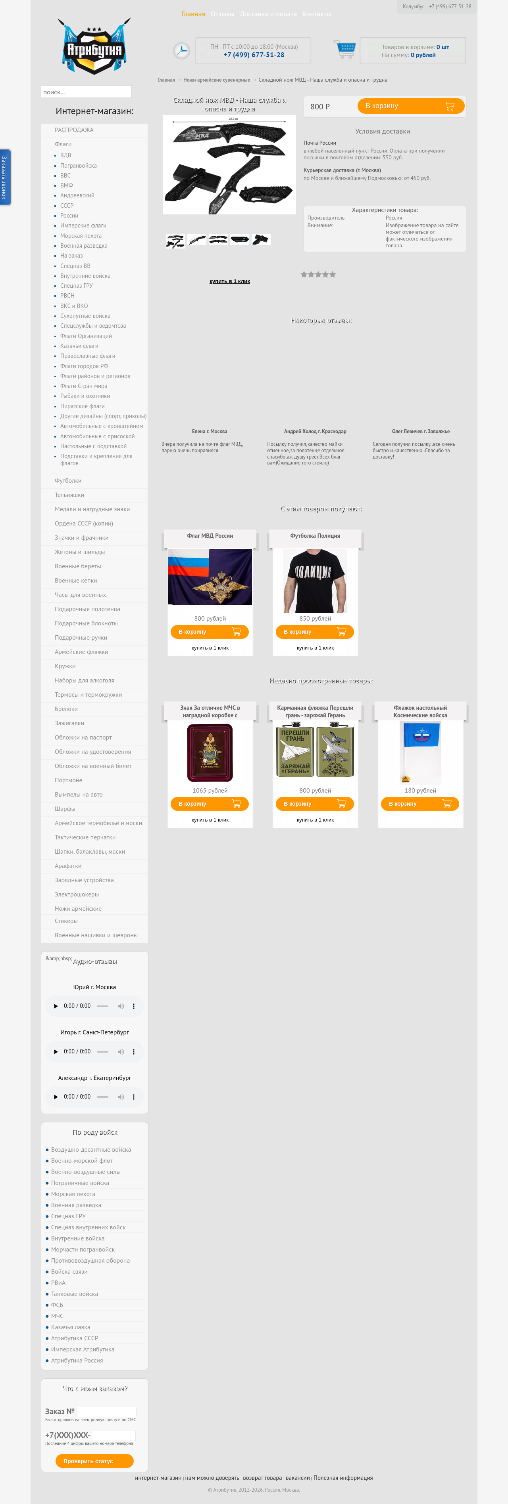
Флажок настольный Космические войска (420, 711)
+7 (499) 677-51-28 (450, 7)
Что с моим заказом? (94, 1388)
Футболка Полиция (316, 535)
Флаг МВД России (210, 535)
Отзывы (223, 13)
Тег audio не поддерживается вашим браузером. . (94, 1006)
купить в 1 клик (230, 281)
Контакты (316, 13)
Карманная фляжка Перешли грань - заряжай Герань (315, 711)
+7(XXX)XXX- (90, 1435)
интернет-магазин (158, 1477)
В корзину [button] (382, 106)
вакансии (298, 1477)
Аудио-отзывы (95, 960)
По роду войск (94, 1131)
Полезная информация (343, 1477)
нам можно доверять (212, 1477)
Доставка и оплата (268, 13)
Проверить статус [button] (88, 1461)
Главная (193, 13)
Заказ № (91, 1411)
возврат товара (262, 1477)
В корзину (192, 632)
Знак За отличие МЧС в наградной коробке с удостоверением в (210, 715)
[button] (138, 91)
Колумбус (414, 6)
